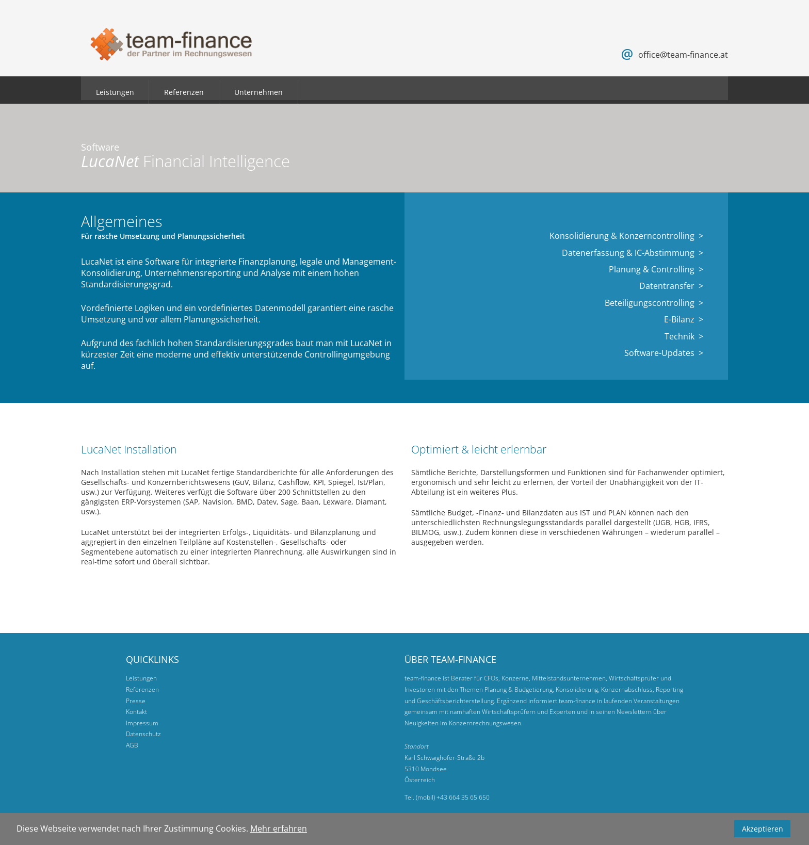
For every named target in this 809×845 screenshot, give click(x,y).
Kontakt (136, 711)
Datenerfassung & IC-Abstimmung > (632, 252)
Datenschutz (143, 733)
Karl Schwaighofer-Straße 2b (444, 757)
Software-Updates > (663, 353)
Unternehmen (258, 92)
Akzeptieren (762, 829)
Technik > (684, 336)
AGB (132, 745)
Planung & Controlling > (656, 269)
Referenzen (184, 92)
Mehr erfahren (278, 828)
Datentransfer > (671, 285)
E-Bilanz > (683, 319)
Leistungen (115, 92)
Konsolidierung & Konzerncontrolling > (626, 235)
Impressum (142, 723)
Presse (135, 700)
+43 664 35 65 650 (463, 797)
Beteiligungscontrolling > (654, 302)
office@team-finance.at (683, 54)
